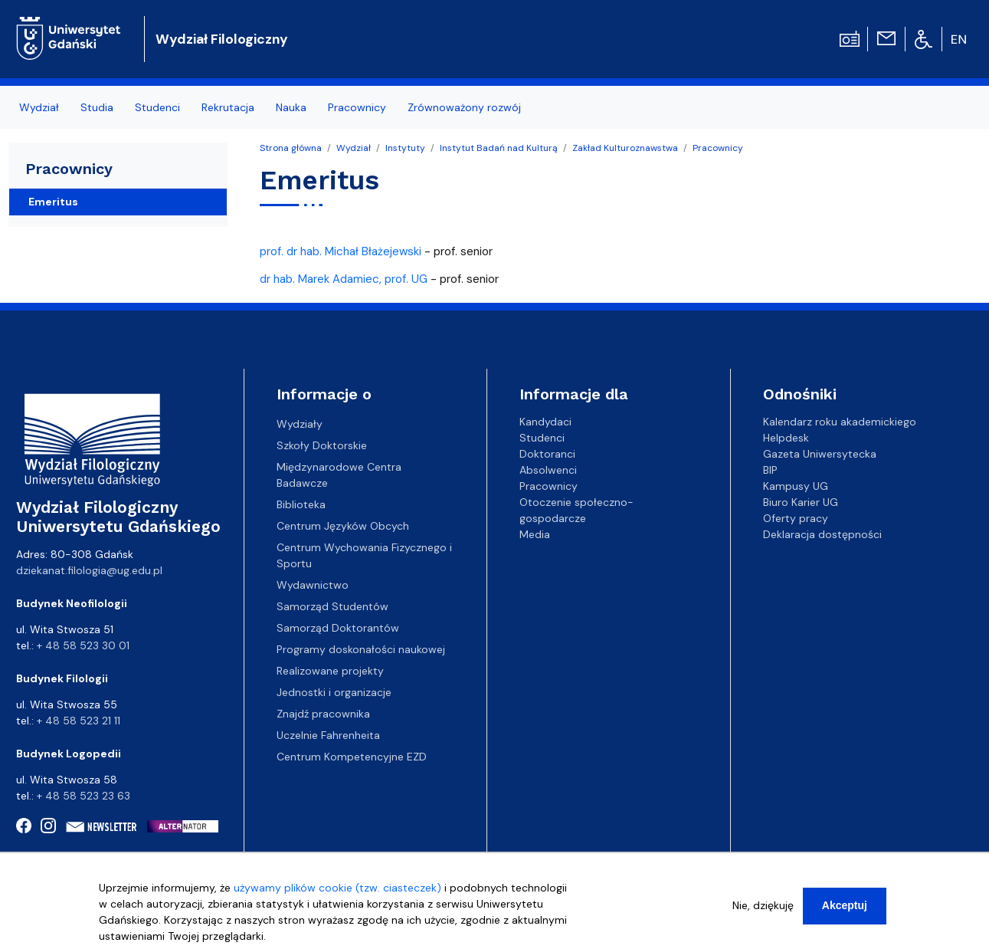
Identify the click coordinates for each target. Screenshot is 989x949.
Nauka (291, 107)
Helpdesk (786, 438)
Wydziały (300, 424)
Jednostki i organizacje (334, 692)
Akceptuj (844, 912)
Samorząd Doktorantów (338, 628)
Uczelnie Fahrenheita (328, 735)
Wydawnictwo (313, 585)
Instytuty (405, 148)
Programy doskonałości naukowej (361, 649)
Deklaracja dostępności (822, 534)
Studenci (157, 107)
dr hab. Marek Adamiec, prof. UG (343, 279)
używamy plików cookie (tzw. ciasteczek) (337, 894)
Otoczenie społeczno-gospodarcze (576, 510)
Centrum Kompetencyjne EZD (352, 756)
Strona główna (291, 148)
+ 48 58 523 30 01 (83, 645)
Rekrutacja (227, 107)
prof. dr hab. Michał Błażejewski (340, 251)
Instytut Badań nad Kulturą (499, 148)
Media (534, 534)
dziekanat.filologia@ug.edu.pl (89, 570)
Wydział (39, 107)
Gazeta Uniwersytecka (819, 454)
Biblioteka (301, 504)
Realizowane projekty (330, 671)
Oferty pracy (795, 518)
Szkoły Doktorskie (322, 445)
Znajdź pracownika (323, 714)
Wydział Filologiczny (222, 39)
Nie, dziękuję (763, 912)
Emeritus (53, 202)
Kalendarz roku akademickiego (839, 422)
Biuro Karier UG (800, 502)
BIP (770, 470)
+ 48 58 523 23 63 (83, 796)
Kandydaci (545, 422)
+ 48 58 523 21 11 (78, 720)
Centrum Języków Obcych (343, 526)
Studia (96, 107)
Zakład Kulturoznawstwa (625, 148)
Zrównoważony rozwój (464, 107)
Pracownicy (357, 107)
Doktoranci (547, 454)
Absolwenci (548, 470)
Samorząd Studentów (332, 606)
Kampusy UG (795, 486)
